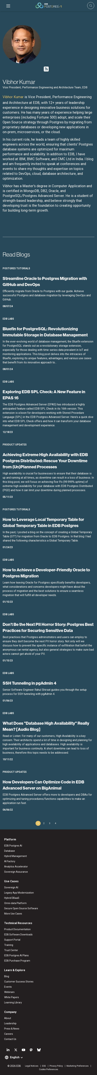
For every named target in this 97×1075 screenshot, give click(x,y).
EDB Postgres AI (13, 845)
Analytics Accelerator (16, 866)
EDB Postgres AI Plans (16, 955)
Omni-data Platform (15, 903)
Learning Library (13, 1002)
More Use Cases (13, 913)
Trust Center (11, 950)
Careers (8, 1033)
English (14, 1057)
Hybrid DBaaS (11, 898)
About (7, 1018)
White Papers (11, 997)
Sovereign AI (11, 887)
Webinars (9, 992)
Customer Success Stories (18, 981)
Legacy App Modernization (19, 892)
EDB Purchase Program (17, 960)
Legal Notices (31, 1066)
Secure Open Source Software (21, 908)
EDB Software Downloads (18, 934)
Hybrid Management (15, 856)
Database (9, 850)
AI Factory (9, 861)
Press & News (11, 1028)
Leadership (10, 1023)
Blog (6, 976)
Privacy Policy (56, 1066)
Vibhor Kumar (13, 97)
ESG (44, 1066)
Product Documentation (17, 929)
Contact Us (10, 1039)
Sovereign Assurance (16, 871)
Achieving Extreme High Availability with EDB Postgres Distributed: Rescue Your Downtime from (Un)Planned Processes (45, 460)
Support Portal (12, 939)
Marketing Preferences (78, 1066)
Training (8, 945)
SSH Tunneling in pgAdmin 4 (29, 683)
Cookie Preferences (48, 1069)
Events (8, 986)
